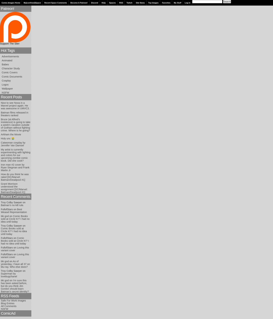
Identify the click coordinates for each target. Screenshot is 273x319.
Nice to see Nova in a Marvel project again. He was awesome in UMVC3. (15, 105)
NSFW (5, 92)
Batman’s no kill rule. (12, 205)
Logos (5, 84)
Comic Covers (9, 72)
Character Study (11, 68)
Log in (187, 3)
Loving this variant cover (15, 249)
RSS (121, 3)
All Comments (9, 306)
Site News (140, 3)
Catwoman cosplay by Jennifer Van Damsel (13, 144)
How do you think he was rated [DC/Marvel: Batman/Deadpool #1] (15, 177)
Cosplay (6, 80)
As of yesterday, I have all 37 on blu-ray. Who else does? (15, 264)
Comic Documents (12, 76)
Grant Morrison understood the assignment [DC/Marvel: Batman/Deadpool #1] (14, 188)
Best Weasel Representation (14, 211)
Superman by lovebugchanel (9, 275)
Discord (94, 3)
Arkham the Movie (11, 134)
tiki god (5, 216)
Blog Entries (7, 303)
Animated (7, 60)
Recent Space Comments (55, 3)
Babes (5, 64)
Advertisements (10, 56)
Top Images (153, 3)
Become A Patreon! (79, 3)
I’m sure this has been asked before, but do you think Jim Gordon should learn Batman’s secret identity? (15, 286)
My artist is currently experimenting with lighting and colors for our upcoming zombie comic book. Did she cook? (15, 155)
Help (104, 3)
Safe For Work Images (13, 300)
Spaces (112, 3)
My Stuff (177, 3)
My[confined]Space (32, 3)
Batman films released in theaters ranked (14, 114)
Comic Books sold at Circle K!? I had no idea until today (15, 219)
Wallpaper (7, 88)
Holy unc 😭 (7, 138)
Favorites (166, 3)
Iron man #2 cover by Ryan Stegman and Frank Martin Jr (15, 167)
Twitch (129, 3)
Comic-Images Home (11, 3)
